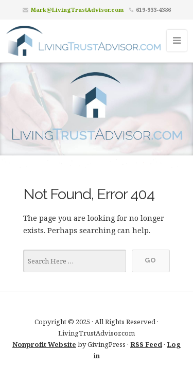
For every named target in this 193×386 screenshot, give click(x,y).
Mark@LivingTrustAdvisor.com (77, 9)
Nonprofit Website (44, 344)
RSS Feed (146, 344)
